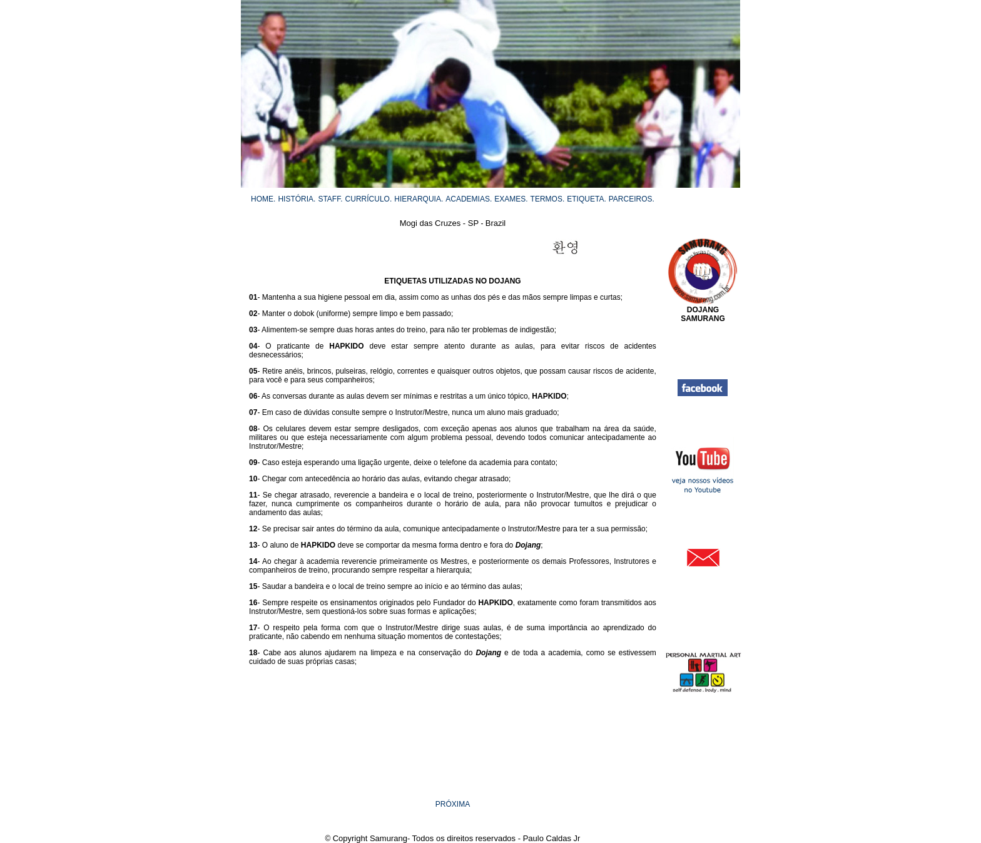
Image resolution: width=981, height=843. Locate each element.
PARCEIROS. (631, 199)
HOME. (263, 199)
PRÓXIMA (452, 804)
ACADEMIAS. (468, 199)
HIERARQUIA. (418, 199)
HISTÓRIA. (296, 199)
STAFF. (330, 199)
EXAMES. (510, 199)
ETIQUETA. (586, 199)
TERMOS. (548, 199)
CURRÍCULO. (368, 199)
